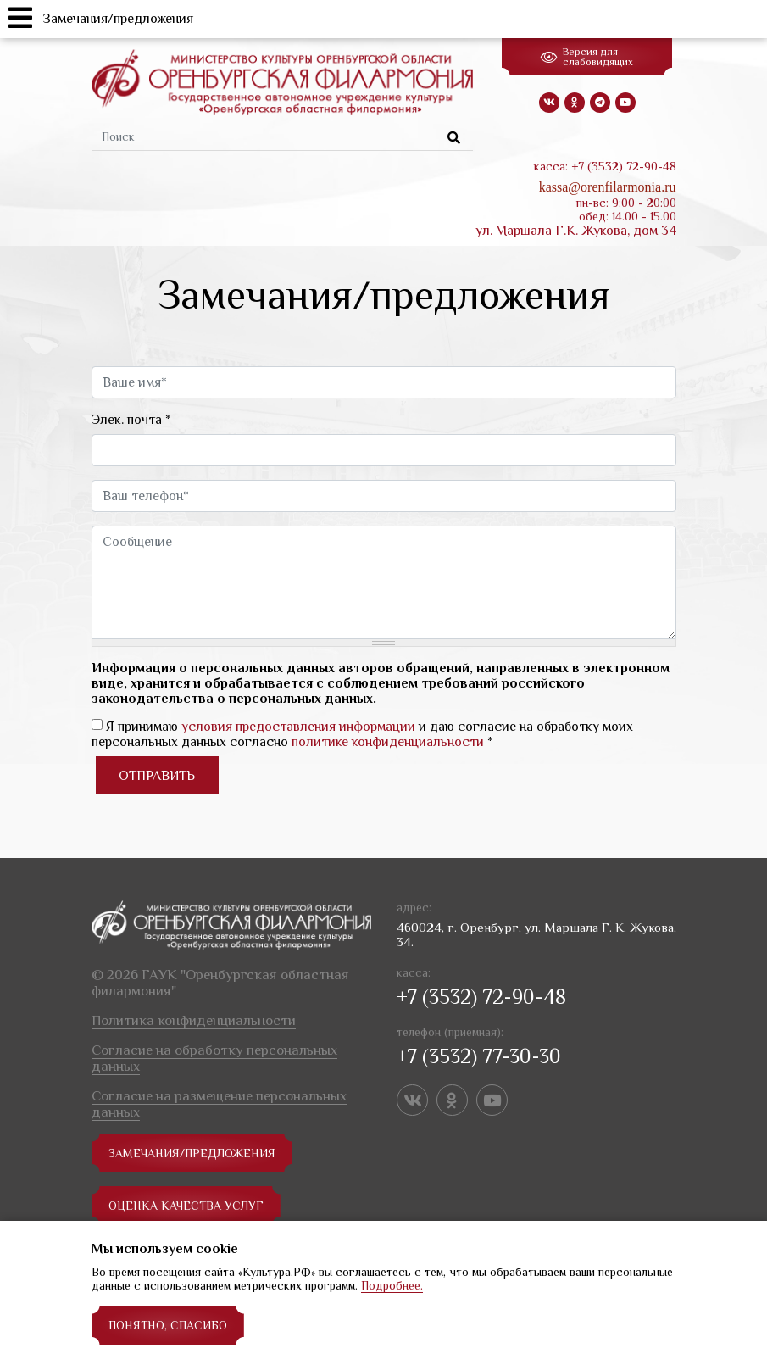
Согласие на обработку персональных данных (214, 1058)
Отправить (157, 775)
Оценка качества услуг (186, 1205)
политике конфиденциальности (388, 741)
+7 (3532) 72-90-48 (481, 996)
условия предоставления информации (298, 726)
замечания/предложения (191, 1153)
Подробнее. (392, 1285)
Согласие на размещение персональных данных (219, 1104)
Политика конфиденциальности (194, 1020)
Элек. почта (131, 419)
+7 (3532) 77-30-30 (479, 1056)
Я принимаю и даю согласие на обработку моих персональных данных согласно (362, 734)
